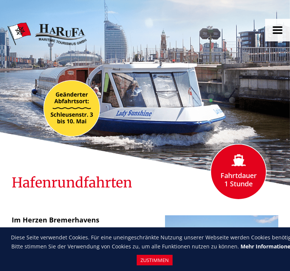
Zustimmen (154, 260)
